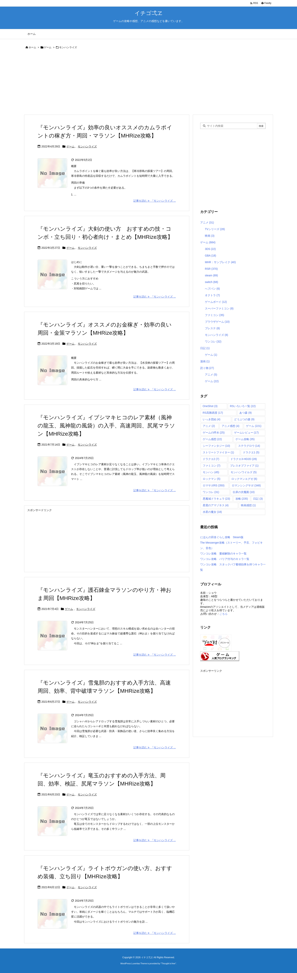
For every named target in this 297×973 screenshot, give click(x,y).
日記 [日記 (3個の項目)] (258, 498)
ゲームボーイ (216, 301)
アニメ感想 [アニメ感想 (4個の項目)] (230, 425)
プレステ (212, 328)
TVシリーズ (215, 229)
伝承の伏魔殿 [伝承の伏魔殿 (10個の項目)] (244, 492)
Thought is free (168, 963)
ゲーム (47, 47)
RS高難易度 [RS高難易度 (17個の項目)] (213, 412)
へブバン (212, 288)
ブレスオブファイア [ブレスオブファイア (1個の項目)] (244, 465)
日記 (205, 348)
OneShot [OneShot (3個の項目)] (210, 406)
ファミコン (214, 315)
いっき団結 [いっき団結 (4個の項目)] (211, 419)
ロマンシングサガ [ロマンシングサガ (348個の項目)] (246, 485)
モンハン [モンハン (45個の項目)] (211, 472)
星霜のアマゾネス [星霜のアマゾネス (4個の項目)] (216, 505)
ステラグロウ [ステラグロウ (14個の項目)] (249, 445)
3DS (210, 248)
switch (211, 282)
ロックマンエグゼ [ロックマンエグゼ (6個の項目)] (244, 478)
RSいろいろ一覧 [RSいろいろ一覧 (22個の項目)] (243, 406)
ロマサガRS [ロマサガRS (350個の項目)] (214, 485)
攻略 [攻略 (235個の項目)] (241, 498)
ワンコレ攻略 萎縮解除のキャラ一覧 (223, 553)
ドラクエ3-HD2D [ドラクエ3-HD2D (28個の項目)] (243, 459)
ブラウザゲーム (217, 321)
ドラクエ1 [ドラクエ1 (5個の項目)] (251, 452)
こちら (223, 613)
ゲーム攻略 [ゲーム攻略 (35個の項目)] (245, 439)
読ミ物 (207, 368)
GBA (210, 255)
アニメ (207, 222)
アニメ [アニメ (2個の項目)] (209, 425)
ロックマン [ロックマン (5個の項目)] (211, 478)
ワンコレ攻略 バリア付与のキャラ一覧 (224, 559)
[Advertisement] (141, 82)
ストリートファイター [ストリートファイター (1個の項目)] (218, 452)
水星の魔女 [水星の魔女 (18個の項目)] (212, 511)
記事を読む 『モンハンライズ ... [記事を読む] (154, 200)
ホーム (32, 47)
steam (211, 275)
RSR (211, 268)
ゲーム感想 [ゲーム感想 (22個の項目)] (212, 439)
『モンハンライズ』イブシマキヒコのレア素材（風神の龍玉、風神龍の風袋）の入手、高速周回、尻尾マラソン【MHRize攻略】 (106, 425)
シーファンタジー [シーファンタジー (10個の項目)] (216, 445)
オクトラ (212, 295)
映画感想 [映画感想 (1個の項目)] (248, 505)
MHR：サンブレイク (220, 262)
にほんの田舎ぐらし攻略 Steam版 (221, 537)
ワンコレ (213, 341)
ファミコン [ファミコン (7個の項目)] (211, 465)
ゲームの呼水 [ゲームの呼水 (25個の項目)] (214, 432)
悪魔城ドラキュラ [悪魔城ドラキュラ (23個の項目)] (216, 498)
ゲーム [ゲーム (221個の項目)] (253, 425)
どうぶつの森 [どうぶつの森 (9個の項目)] (244, 419)
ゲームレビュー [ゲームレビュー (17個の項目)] (246, 432)
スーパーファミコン (219, 308)
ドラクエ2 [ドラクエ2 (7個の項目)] (211, 459)
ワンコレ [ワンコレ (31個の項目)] (211, 492)
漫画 (205, 361)
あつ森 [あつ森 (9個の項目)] (245, 412)
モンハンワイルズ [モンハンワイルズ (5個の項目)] (243, 472)
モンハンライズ (87, 146)
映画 (209, 235)
